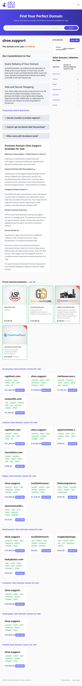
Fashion (55, 79)
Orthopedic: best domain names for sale (21, 613)
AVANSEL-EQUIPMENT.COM (65, 307)
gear (11, 405)
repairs (72, 540)
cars (63, 543)
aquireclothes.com (68, 429)
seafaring (19, 566)
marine (7, 566)
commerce (61, 433)
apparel (73, 383)
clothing (7, 383)
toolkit (42, 492)
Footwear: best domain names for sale (20, 583)
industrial (41, 487)
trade (72, 433)
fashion (16, 380)
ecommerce (69, 380)
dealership (15, 515)
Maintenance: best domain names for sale (22, 529)
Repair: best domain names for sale (19, 476)
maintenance (35, 383)
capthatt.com (13, 376)
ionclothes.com (14, 452)
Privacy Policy (65, 680)
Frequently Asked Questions (15, 110)
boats (12, 566)
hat (12, 385)
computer (66, 490)
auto (59, 543)
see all (32, 282)
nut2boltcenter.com (42, 483)
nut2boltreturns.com (43, 536)
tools (6, 403)
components (35, 492)
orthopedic (35, 385)
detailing (60, 546)
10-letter (15, 408)
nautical (13, 563)
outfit (6, 405)
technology (73, 487)
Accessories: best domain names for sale (21, 369)
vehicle (7, 512)
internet (65, 487)
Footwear (56, 95)
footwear (43, 383)
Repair (55, 84)
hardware (21, 403)
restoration (42, 546)
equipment (13, 403)
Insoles (55, 105)
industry (7, 515)
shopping (8, 408)
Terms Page (76, 680)
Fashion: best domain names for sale (19, 422)
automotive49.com (16, 505)
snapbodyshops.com (69, 536)
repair (47, 380)
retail (17, 383)
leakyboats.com (14, 559)
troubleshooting (62, 492)
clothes (73, 436)
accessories (8, 380)
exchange (34, 546)
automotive (14, 512)
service (60, 490)
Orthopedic (56, 100)
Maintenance (57, 89)
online (67, 433)
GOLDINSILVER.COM (37, 307)
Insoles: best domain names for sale (19, 644)
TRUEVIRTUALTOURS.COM (12, 347)
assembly (34, 490)
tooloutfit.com (13, 398)
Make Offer (74, 40)
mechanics (42, 490)
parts (18, 510)
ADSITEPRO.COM (9, 307)
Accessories (56, 74)
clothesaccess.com (68, 376)
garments (65, 385)
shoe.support (14, 40)
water (7, 563)
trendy (7, 385)
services (7, 510)
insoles (42, 385)
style (13, 383)
